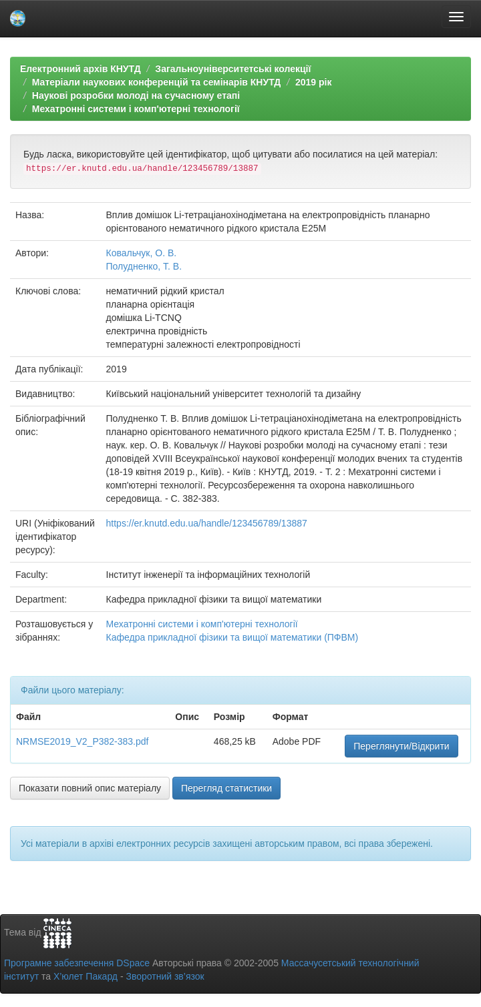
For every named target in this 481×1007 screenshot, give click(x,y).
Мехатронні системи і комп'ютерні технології (136, 108)
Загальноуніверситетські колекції (233, 68)
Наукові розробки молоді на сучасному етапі (136, 95)
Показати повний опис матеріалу (90, 788)
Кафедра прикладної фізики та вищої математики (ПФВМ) (232, 637)
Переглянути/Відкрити (401, 746)
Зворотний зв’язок (165, 976)
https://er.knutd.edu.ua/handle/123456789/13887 (206, 523)
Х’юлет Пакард (85, 976)
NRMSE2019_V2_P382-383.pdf (82, 741)
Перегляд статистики (226, 788)
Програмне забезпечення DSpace (77, 963)
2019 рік (313, 82)
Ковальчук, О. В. (141, 253)
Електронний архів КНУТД (80, 68)
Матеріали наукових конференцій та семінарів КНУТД (156, 82)
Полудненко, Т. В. (144, 266)
